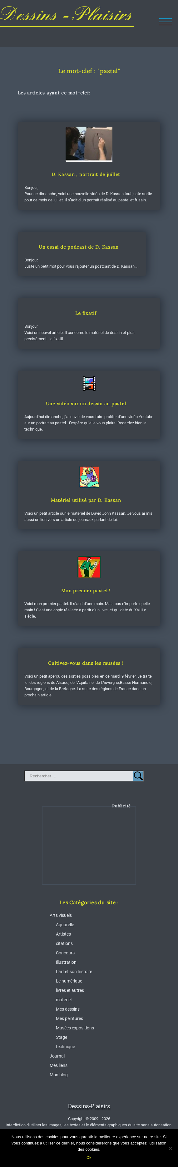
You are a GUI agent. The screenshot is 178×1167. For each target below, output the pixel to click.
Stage (61, 1037)
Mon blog (59, 1074)
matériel (64, 999)
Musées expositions (75, 1027)
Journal (57, 1055)
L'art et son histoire (74, 971)
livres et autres (70, 990)
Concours (65, 952)
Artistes (63, 934)
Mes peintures (69, 1018)
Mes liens (58, 1065)
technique (65, 1046)
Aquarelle (65, 924)
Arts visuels (61, 915)
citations (64, 943)
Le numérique (69, 980)
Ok (89, 1157)
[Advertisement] (89, 850)
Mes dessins (68, 1009)
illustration (66, 962)
